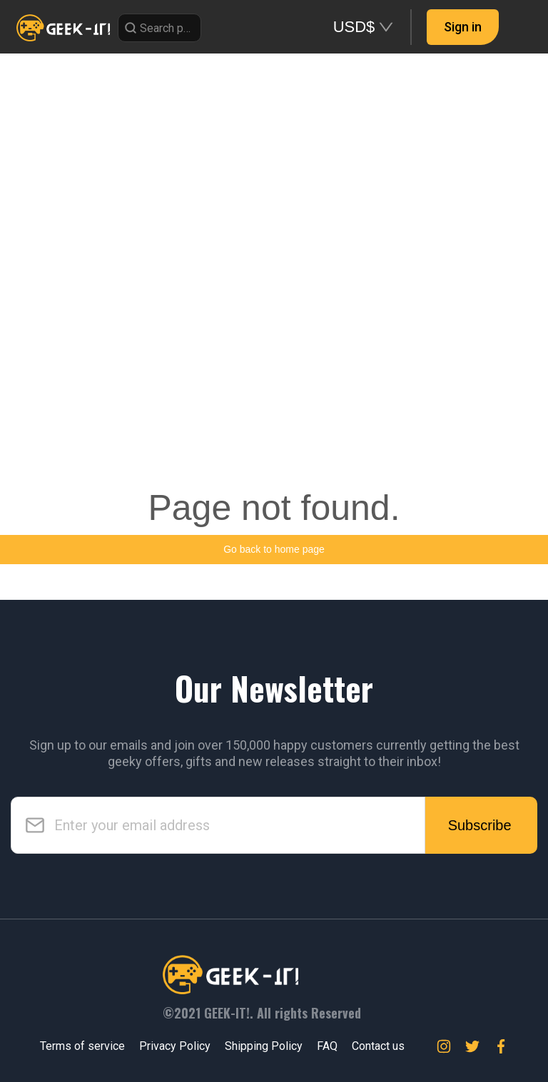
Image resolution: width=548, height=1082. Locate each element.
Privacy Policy (174, 1046)
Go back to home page (274, 549)
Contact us (378, 1046)
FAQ (327, 1046)
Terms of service (82, 1046)
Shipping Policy (264, 1046)
